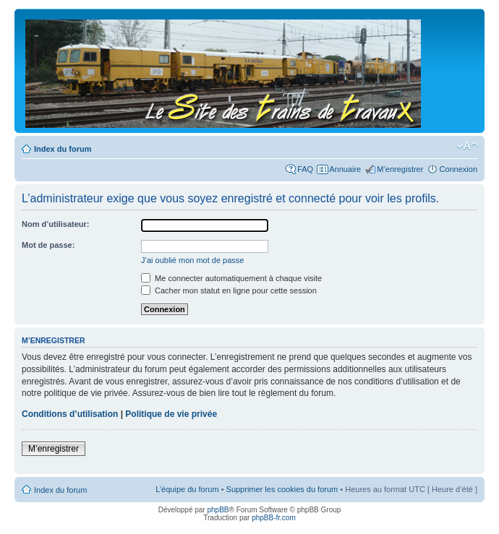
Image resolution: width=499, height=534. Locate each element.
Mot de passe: (48, 245)
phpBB (218, 510)
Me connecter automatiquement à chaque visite (231, 278)
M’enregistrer (400, 169)
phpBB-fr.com (274, 518)
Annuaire (345, 169)
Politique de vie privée (171, 414)
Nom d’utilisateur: (56, 224)
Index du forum (62, 149)
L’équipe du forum (186, 489)
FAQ (305, 169)
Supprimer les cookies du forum (282, 489)
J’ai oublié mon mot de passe (192, 260)
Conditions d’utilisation (70, 414)
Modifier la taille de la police (466, 145)
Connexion (458, 169)
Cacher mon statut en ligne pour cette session (229, 290)
